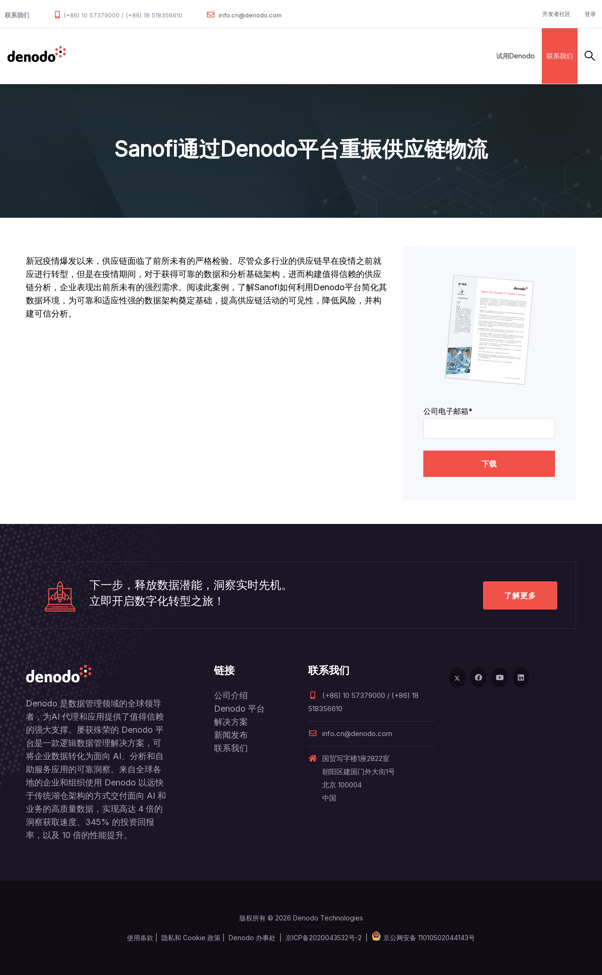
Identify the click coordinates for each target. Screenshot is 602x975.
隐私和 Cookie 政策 (191, 938)
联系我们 (560, 56)
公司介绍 (231, 695)
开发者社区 (556, 13)
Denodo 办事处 (252, 938)
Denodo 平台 (239, 708)
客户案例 (258, 55)
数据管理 (87, 55)
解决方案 (176, 55)
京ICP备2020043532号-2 (323, 938)
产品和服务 (131, 55)
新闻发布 (231, 735)
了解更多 (520, 595)
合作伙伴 (217, 55)
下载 (489, 463)
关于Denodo (354, 55)
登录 (590, 13)
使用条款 (140, 938)
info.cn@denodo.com (250, 15)
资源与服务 (303, 55)
